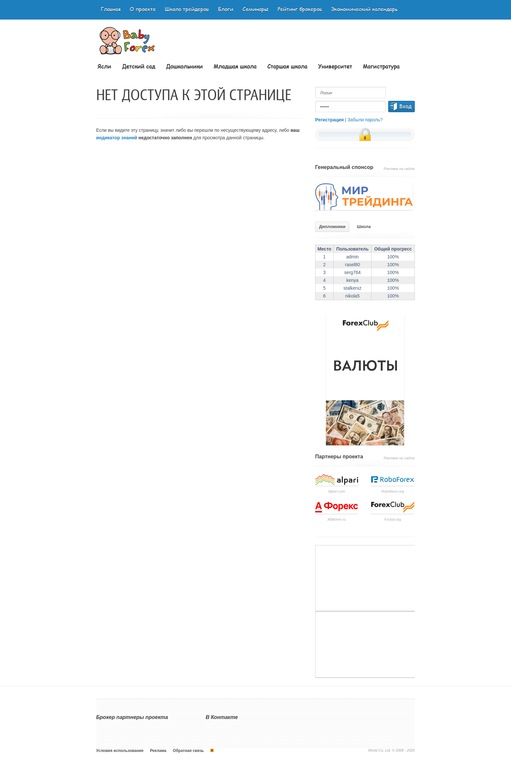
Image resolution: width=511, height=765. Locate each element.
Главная (111, 9)
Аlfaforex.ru (337, 519)
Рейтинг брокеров (300, 9)
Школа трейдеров (187, 9)
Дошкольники (184, 66)
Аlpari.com (336, 491)
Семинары (255, 9)
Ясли (104, 66)
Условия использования (119, 751)
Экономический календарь (364, 9)
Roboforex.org (392, 491)
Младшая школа (234, 66)
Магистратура (381, 66)
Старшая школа (287, 66)
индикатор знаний (116, 137)
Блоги (225, 9)
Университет (335, 66)
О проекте (143, 9)
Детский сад (138, 66)
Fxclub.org (392, 519)
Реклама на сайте (399, 169)
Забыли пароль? (365, 119)
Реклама (158, 751)
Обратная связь (188, 751)
